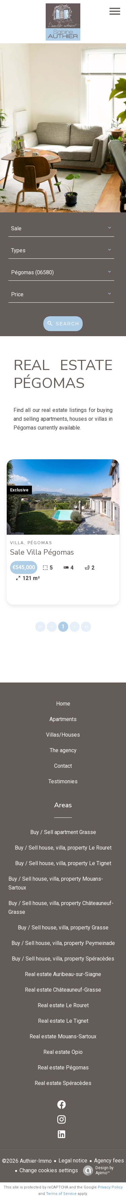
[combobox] (61, 229)
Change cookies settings (48, 1170)
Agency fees (109, 1160)
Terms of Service (61, 1194)
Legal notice (72, 1160)
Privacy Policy (110, 1187)
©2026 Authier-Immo (27, 1161)
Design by (97, 1170)
